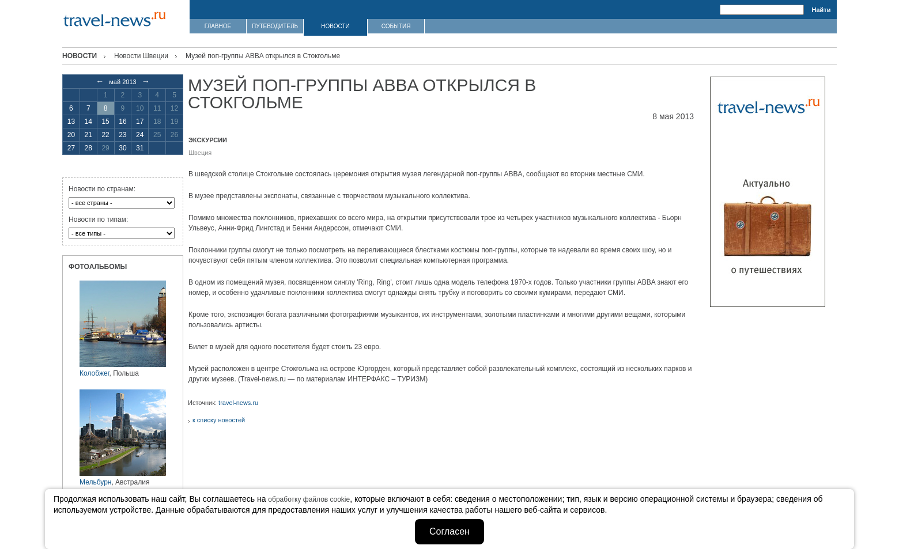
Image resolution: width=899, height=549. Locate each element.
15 (105, 122)
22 (105, 135)
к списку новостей (218, 420)
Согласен (449, 531)
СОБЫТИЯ (396, 26)
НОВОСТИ (335, 26)
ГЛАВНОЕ (218, 26)
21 (88, 135)
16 (122, 122)
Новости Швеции (141, 56)
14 (88, 122)
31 (139, 148)
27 (71, 148)
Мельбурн (95, 482)
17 (139, 122)
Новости (79, 56)
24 (139, 135)
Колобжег (94, 373)
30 (122, 148)
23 (122, 135)
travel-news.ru (238, 402)
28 (88, 148)
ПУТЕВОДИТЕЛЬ (275, 26)
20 (71, 135)
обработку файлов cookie (309, 499)
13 (71, 122)
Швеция (199, 152)
